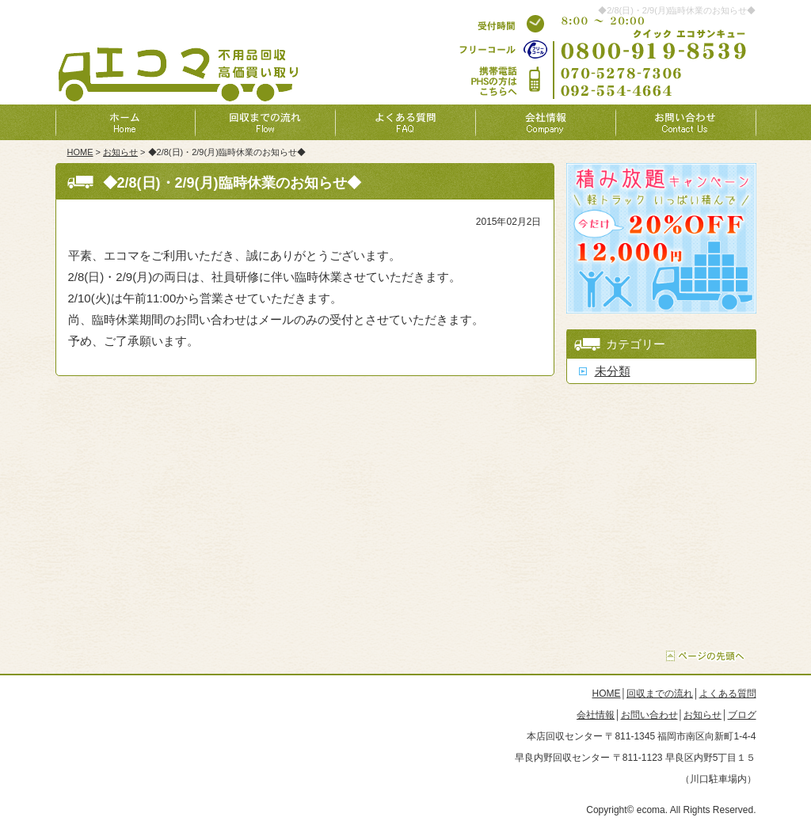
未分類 (612, 371)
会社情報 (596, 714)
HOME (80, 152)
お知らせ (120, 152)
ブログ (742, 714)
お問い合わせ (649, 714)
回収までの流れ (659, 693)
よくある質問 (727, 693)
